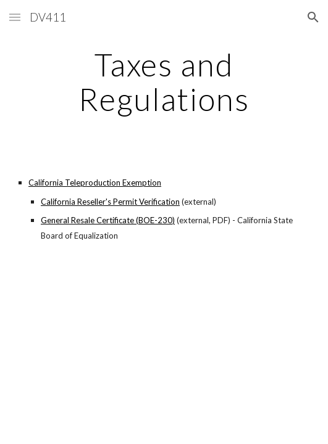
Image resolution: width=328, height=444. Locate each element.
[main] (164, 82)
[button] (15, 17)
